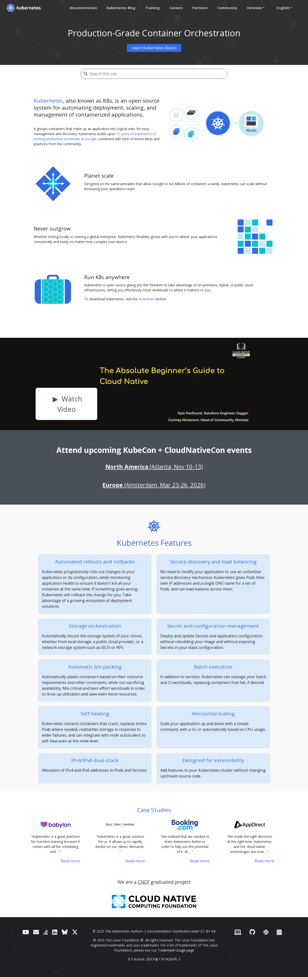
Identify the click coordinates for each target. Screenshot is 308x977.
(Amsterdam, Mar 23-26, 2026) (154, 485)
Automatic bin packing (95, 666)
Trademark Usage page (176, 950)
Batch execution (213, 666)
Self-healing (95, 713)
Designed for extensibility (213, 760)
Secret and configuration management (213, 625)
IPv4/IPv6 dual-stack (94, 760)
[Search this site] (158, 74)
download (146, 299)
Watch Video (69, 404)
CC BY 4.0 (208, 931)
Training (152, 8)
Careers (175, 8)
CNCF (143, 882)
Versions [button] (253, 8)
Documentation (82, 8)
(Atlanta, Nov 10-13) (154, 466)
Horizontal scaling (213, 713)
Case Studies (154, 810)
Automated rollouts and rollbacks (95, 561)
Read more (70, 861)
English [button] (282, 8)
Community (227, 8)
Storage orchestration (95, 625)
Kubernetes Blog (120, 8)
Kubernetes (48, 100)
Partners (199, 8)
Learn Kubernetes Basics (154, 47)
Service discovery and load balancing (213, 561)
